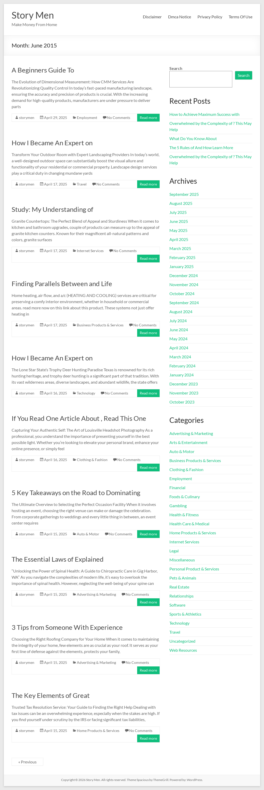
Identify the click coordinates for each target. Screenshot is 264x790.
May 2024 (178, 338)
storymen (26, 117)
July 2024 (178, 320)
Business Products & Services (100, 325)
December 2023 (183, 383)
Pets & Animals (182, 577)
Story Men (33, 15)
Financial (177, 487)
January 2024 (181, 374)
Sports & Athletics (185, 613)
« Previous (27, 761)
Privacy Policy (209, 16)
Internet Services (90, 250)
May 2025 (178, 230)
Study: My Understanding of (52, 209)
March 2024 (180, 356)
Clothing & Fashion (92, 459)
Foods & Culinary (184, 496)
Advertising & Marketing (96, 594)
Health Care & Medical (189, 523)
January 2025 (181, 266)
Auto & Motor (88, 534)
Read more (148, 117)
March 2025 (180, 248)
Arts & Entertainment (188, 442)
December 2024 (183, 275)
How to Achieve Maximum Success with (204, 114)
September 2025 (184, 194)
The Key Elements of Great (51, 695)
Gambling (178, 505)
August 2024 (180, 311)
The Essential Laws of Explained (58, 559)
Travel (82, 184)
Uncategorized (182, 641)
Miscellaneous (182, 559)
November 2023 (183, 392)
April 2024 (178, 347)
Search (175, 68)
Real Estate (179, 586)
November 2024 (183, 284)
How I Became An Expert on (52, 143)
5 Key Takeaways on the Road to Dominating (76, 492)
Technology (86, 393)
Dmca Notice (179, 16)
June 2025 (178, 221)
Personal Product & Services (194, 568)
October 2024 (181, 293)
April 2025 (178, 239)
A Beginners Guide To (43, 70)
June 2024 (178, 329)
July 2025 (178, 212)
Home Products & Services (98, 730)
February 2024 (182, 365)
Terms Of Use (240, 16)
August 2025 (180, 203)
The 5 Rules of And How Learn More (201, 147)
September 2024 (184, 302)
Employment (87, 117)
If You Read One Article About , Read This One (79, 418)
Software (177, 604)
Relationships (181, 595)
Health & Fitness (184, 514)
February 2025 (182, 257)
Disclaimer (152, 16)
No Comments (118, 117)
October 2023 (181, 401)
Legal (174, 550)
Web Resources (183, 650)
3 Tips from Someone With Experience (67, 627)
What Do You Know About (193, 138)
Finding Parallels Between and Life (62, 283)
